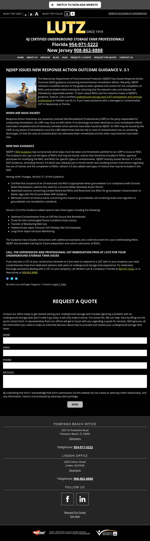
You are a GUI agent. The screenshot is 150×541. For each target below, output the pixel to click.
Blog (56, 57)
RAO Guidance (23, 152)
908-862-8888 (88, 50)
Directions (75, 438)
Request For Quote (105, 57)
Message (8, 372)
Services (45, 57)
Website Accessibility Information (128, 13)
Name (6, 335)
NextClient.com (84, 533)
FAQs (64, 57)
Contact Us (126, 57)
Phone (7, 360)
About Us (32, 57)
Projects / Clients (80, 57)
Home (20, 57)
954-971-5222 (83, 44)
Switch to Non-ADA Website (77, 5)
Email (6, 347)
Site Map (75, 516)
